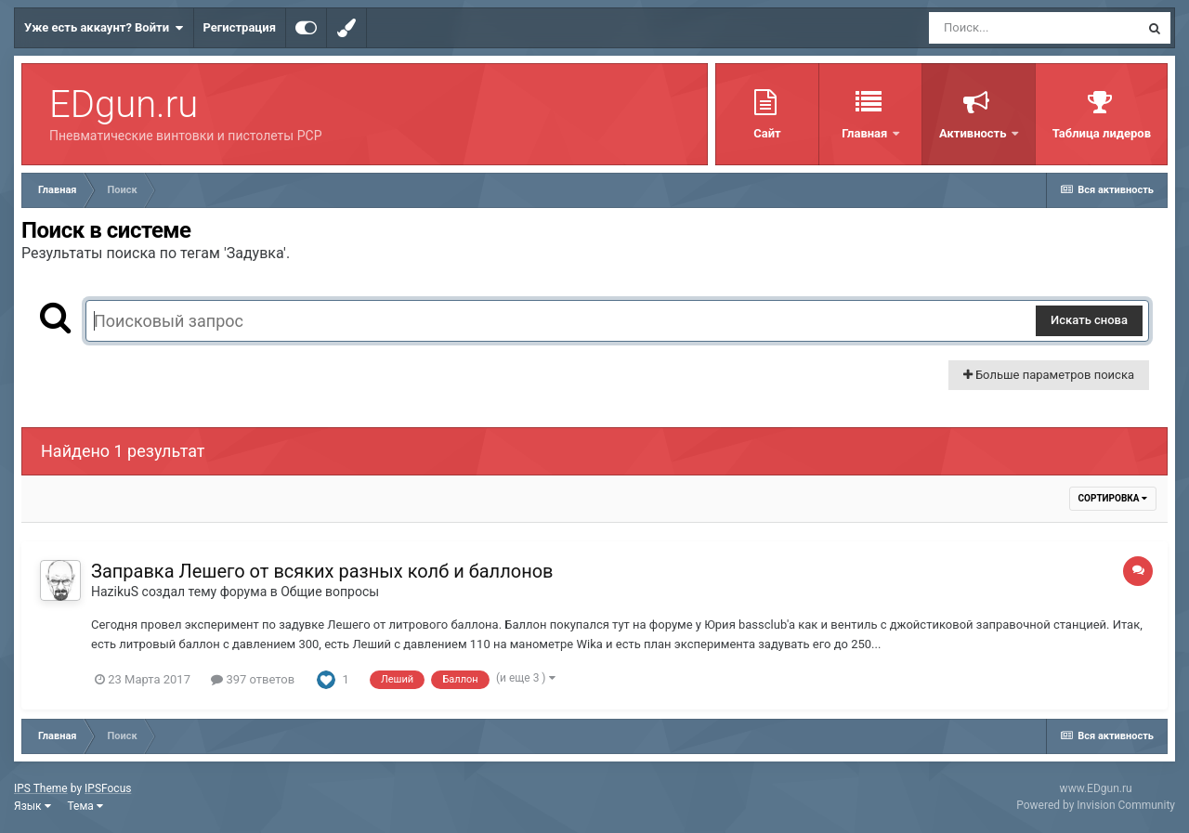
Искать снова (1089, 320)
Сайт (766, 133)
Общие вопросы (330, 591)
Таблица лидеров (1101, 133)
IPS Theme (41, 788)
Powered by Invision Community (1095, 805)
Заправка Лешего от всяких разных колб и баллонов (322, 571)
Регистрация (239, 27)
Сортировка (1112, 498)
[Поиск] (1034, 28)
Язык (32, 806)
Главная (866, 133)
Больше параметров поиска (1048, 375)
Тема (85, 806)
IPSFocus (108, 788)
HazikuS (114, 591)
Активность (974, 133)
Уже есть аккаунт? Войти (104, 27)
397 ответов (252, 679)
